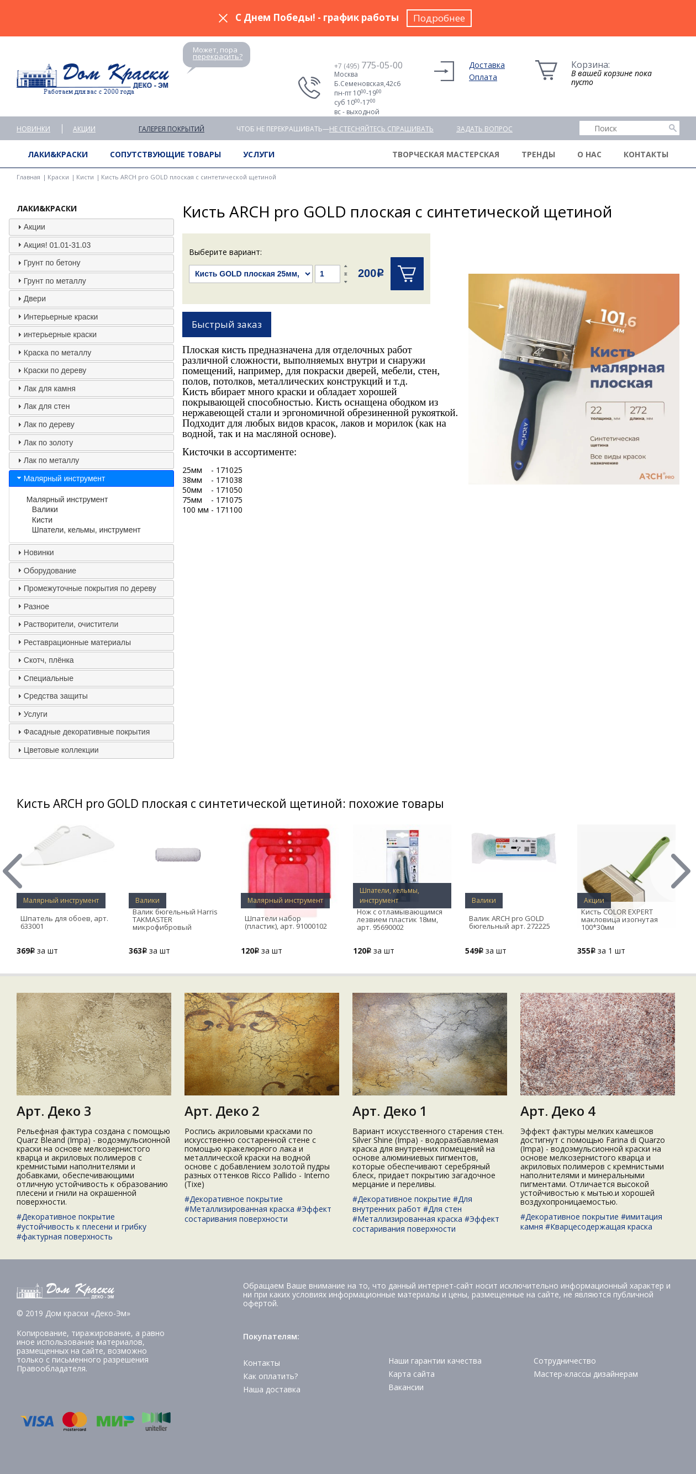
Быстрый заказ (227, 324)
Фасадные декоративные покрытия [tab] (82, 731)
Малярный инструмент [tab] (60, 477)
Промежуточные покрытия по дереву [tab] (85, 588)
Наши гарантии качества (435, 1360)
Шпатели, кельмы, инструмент (86, 529)
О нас (589, 154)
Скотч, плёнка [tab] (44, 660)
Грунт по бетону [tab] (48, 262)
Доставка (487, 65)
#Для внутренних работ (412, 1204)
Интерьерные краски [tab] (56, 316)
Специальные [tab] (44, 677)
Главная (28, 177)
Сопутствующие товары (165, 154)
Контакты (646, 154)
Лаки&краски (58, 154)
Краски (58, 177)
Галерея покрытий (171, 129)
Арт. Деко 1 (390, 1110)
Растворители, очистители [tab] (66, 624)
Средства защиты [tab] (51, 695)
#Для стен (442, 1209)
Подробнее (439, 18)
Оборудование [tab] (45, 570)
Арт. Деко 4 (557, 1110)
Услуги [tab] (31, 713)
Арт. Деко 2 (222, 1110)
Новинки (33, 129)
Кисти (85, 177)
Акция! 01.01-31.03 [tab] (53, 244)
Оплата (483, 77)
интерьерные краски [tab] (56, 334)
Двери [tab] (30, 298)
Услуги (259, 154)
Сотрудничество (565, 1360)
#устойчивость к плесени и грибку (81, 1226)
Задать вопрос (484, 129)
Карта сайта (411, 1374)
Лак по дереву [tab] (45, 424)
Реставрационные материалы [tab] (73, 641)
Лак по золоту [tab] (44, 442)
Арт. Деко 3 (54, 1110)
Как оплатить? (270, 1376)
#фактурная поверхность (65, 1236)
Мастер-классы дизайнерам (586, 1374)
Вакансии (406, 1387)
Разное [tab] (32, 606)
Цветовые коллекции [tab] (57, 750)
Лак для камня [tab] (45, 388)
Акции (84, 129)
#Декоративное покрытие (66, 1216)
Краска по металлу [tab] (53, 352)
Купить (407, 273)
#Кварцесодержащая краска (598, 1226)
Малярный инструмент (67, 499)
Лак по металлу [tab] (47, 460)
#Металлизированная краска (239, 1209)
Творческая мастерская (445, 154)
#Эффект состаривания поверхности (257, 1214)
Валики (45, 509)
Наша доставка (271, 1389)
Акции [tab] (30, 226)
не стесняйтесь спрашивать (381, 129)
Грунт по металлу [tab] (50, 280)
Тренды (538, 154)
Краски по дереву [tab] (50, 370)
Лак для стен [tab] (42, 406)
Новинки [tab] (34, 552)
